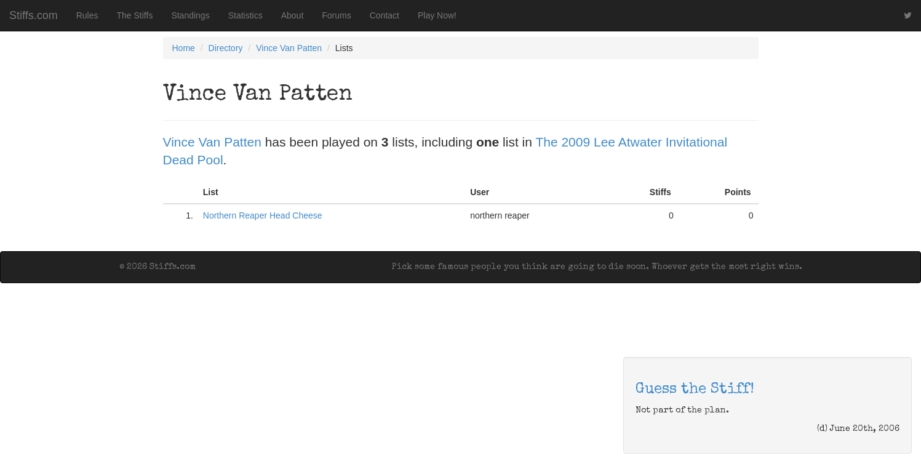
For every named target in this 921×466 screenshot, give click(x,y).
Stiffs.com (33, 15)
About (292, 15)
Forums (336, 15)
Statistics (245, 15)
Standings (190, 15)
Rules (87, 15)
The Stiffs (135, 15)
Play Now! (437, 15)
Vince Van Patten (289, 48)
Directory (226, 48)
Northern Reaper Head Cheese (262, 215)
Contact (384, 15)
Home (183, 48)
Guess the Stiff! (695, 389)
